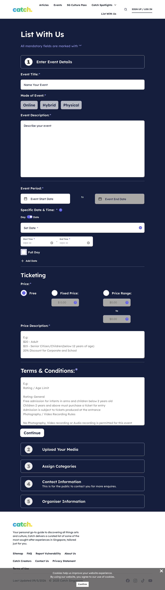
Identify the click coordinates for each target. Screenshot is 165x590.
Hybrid (49, 105)
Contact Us (42, 561)
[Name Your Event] (83, 85)
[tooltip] (61, 210)
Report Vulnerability (48, 553)
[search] (125, 9)
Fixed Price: (69, 293)
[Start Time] (38, 241)
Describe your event (37, 126)
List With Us (108, 13)
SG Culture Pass (77, 5)
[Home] (22, 9)
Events (58, 5)
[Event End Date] (124, 199)
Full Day (34, 252)
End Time (65, 239)
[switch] (30, 216)
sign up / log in (142, 9)
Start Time (29, 239)
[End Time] (75, 241)
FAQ (29, 553)
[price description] (83, 344)
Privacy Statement (64, 561)
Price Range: (122, 293)
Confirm (82, 584)
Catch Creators (22, 561)
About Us (70, 553)
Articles (44, 5)
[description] (83, 151)
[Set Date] (80, 228)
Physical (71, 105)
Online (29, 105)
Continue (32, 432)
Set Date (31, 228)
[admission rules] (83, 401)
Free (32, 293)
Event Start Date (42, 199)
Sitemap (18, 553)
